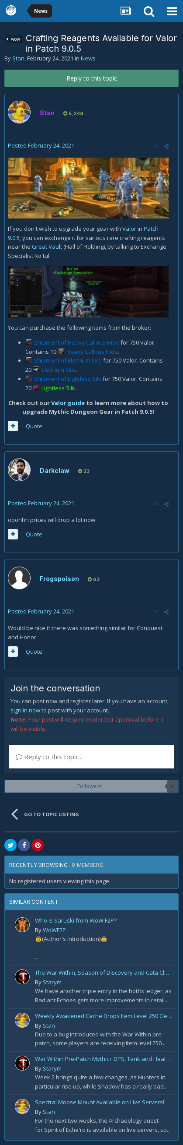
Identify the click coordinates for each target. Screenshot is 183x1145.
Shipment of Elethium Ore (68, 360)
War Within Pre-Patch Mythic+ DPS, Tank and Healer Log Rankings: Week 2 (103, 1059)
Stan (18, 58)
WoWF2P (54, 930)
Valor (129, 229)
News (88, 58)
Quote (34, 426)
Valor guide (68, 403)
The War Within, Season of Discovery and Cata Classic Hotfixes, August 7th (103, 972)
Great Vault (47, 246)
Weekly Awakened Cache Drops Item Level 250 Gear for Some (103, 1016)
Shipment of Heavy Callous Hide (77, 342)
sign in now (25, 710)
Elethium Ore (58, 369)
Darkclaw (54, 470)
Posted (41, 145)
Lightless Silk (58, 388)
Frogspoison (59, 578)
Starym (52, 982)
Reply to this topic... (49, 756)
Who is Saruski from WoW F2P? (76, 920)
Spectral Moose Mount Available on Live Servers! (99, 1102)
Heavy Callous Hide (92, 352)
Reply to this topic (91, 78)
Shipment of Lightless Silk (68, 379)
